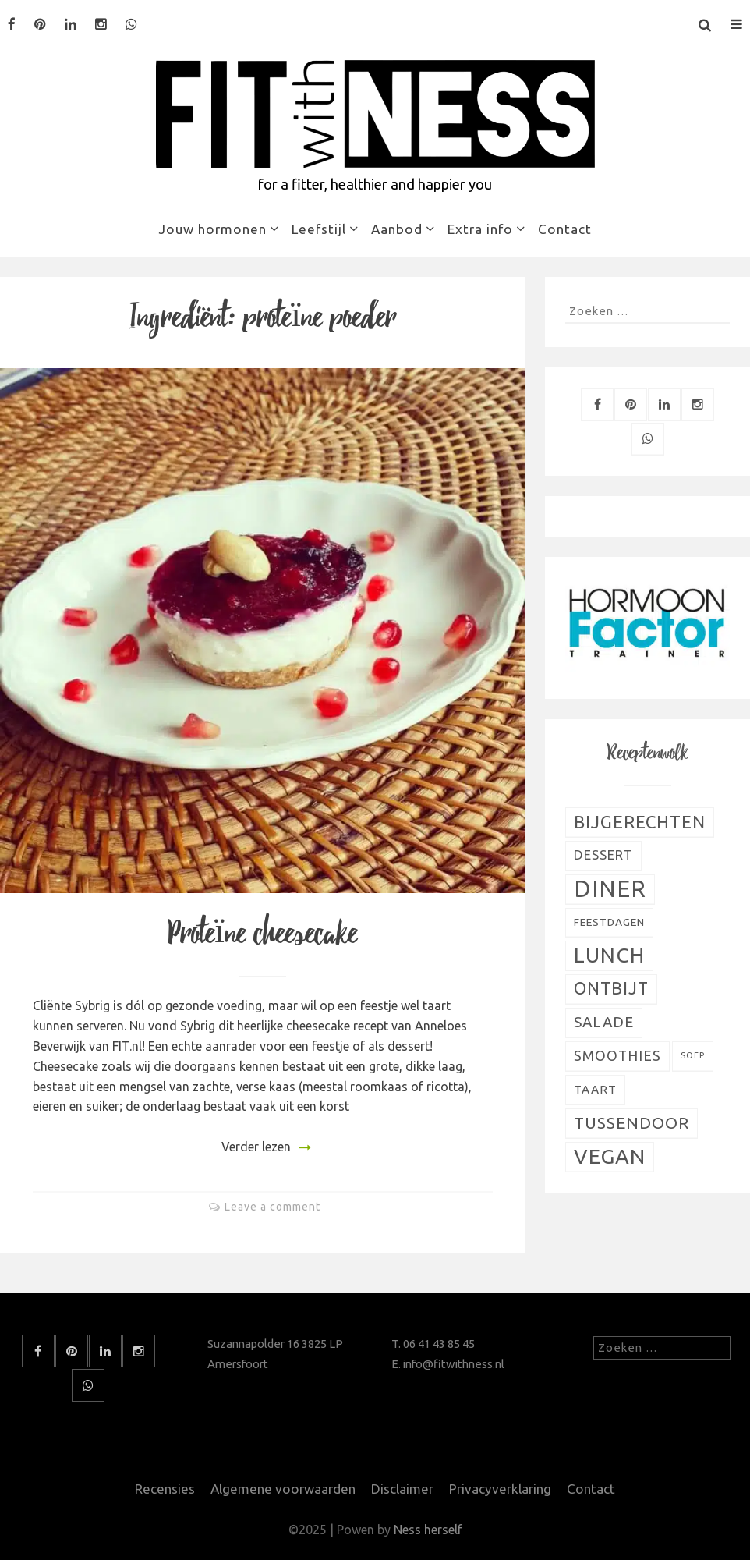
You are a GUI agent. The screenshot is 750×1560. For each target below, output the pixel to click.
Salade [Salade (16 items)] (604, 1021)
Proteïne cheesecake (262, 934)
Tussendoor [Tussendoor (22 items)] (631, 1123)
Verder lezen (256, 1147)
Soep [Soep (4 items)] (693, 1055)
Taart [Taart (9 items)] (595, 1089)
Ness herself (428, 1530)
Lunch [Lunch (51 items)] (609, 954)
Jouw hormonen (212, 229)
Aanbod (397, 229)
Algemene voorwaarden (283, 1488)
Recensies (165, 1488)
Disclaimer (402, 1488)
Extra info (480, 229)
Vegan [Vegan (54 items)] (610, 1156)
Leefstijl (319, 229)
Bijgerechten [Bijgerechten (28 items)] (640, 821)
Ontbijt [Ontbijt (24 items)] (611, 988)
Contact (565, 229)
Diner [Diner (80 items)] (610, 889)
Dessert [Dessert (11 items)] (603, 855)
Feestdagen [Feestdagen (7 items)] (609, 922)
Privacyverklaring (500, 1488)
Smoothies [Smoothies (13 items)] (617, 1055)
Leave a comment (272, 1206)
